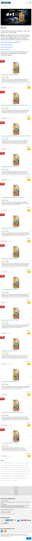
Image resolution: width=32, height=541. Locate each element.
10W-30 (5, 463)
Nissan (9, 471)
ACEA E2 (18, 465)
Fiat (1, 471)
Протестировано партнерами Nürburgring (21, 473)
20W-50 (17, 463)
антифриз (3, 480)
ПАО (2, 473)
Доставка (16, 487)
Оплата (16, 488)
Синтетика (3, 476)
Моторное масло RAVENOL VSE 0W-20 (10, 443)
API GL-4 (18, 467)
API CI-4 (10, 467)
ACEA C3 (14, 465)
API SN (9, 469)
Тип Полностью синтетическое (20, 476)
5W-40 (27, 463)
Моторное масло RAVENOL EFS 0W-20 (10, 381)
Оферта (16, 491)
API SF (2, 469)
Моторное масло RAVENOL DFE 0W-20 (10, 74)
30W (20, 463)
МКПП (29, 471)
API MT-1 (26, 467)
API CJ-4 (13, 467)
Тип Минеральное (9, 476)
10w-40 (9, 463)
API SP (17, 469)
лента (11, 480)
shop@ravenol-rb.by (7, 512)
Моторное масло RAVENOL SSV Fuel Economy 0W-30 (13, 197)
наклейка (15, 480)
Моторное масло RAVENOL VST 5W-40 (10, 228)
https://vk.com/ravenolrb (6, 44)
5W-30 (23, 463)
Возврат (16, 490)
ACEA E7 (22, 465)
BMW (24, 469)
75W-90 (2, 465)
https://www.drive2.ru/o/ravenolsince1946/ (11, 42)
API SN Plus (13, 469)
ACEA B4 (10, 465)
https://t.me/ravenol (5, 49)
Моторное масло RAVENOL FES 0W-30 (10, 350)
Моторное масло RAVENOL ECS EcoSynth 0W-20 (12, 412)
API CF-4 (6, 467)
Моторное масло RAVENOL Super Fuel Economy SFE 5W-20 (14, 105)
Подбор (15, 492)
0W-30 (2, 463)
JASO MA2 (5, 471)
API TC (21, 469)
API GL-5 (22, 467)
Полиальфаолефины (8, 473)
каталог (7, 480)
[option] (16, 17)
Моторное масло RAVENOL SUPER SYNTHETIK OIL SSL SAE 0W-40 (16, 136)
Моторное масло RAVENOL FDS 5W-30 (10, 320)
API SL (5, 469)
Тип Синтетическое (15, 478)
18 (7, 229)
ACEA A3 (6, 465)
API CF (2, 467)
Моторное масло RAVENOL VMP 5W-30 (10, 258)
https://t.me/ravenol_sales (7, 47)
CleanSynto (28, 469)
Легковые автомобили (22, 471)
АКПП (16, 471)
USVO (13, 471)
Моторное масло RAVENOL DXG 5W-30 (10, 289)
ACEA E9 (26, 465)
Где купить (16, 494)
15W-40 (13, 463)
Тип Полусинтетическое (5, 478)
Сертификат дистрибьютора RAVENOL (8, 514)
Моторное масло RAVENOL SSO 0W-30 (10, 166)
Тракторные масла (23, 478)
